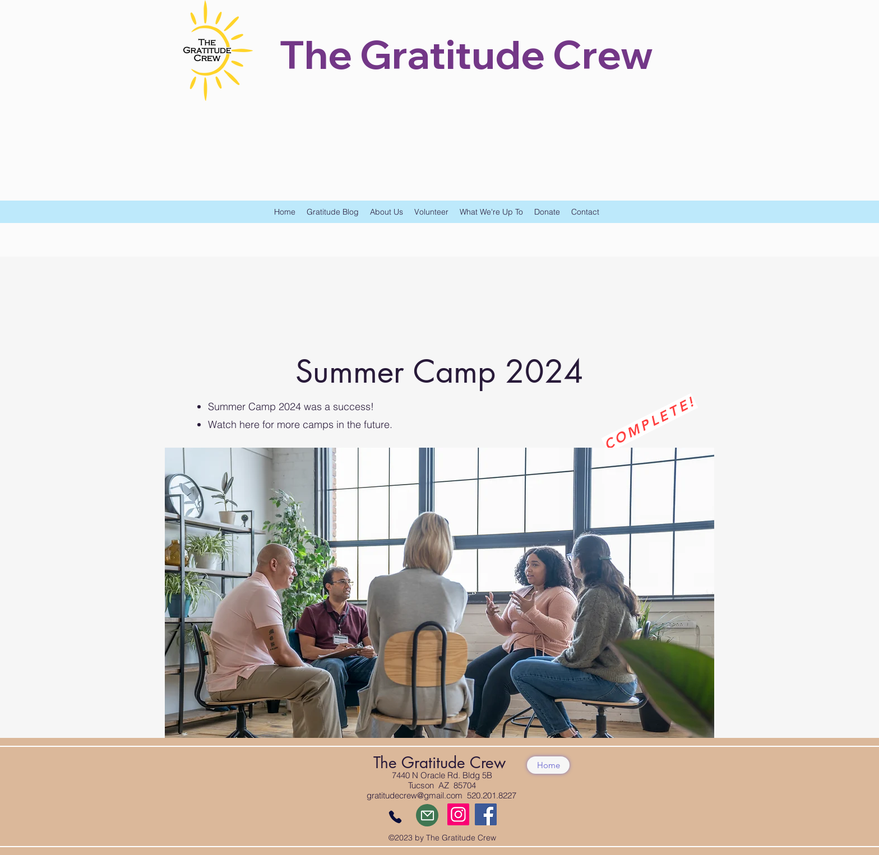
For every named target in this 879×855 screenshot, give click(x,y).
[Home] (548, 765)
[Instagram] (458, 814)
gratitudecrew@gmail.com (414, 795)
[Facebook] (486, 814)
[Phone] (395, 816)
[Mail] (427, 815)
